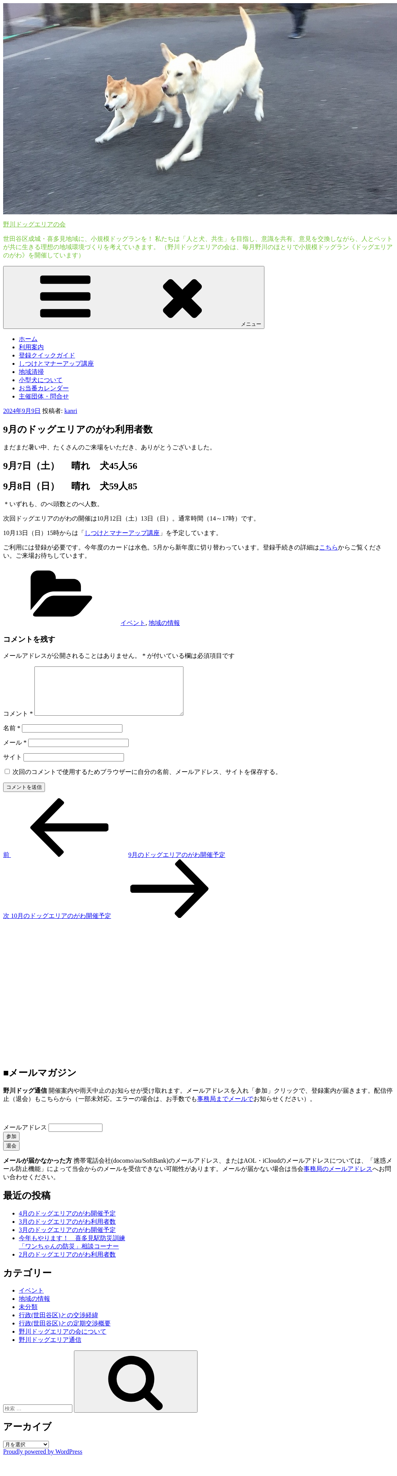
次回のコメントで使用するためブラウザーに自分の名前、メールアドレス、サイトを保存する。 (147, 781)
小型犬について (41, 380)
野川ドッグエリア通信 (50, 1349)
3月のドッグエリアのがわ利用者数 (67, 1231)
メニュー (133, 297)
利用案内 (31, 347)
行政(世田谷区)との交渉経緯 (58, 1324)
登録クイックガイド (47, 355)
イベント (133, 622)
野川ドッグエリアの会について (62, 1341)
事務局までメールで (225, 1108)
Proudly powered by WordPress (42, 1461)
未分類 (28, 1316)
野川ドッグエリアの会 (34, 224)
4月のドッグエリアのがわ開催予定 (67, 1222)
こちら (328, 547)
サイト (12, 766)
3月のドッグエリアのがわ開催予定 (67, 1239)
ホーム (28, 339)
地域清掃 (31, 371)
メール (15, 752)
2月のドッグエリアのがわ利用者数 (67, 1264)
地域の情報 (164, 622)
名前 (11, 737)
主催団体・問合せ (44, 396)
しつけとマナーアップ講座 (56, 363)
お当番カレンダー (44, 388)
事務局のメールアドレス (338, 1178)
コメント (18, 723)
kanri (70, 411)
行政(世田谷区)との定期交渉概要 (65, 1332)
